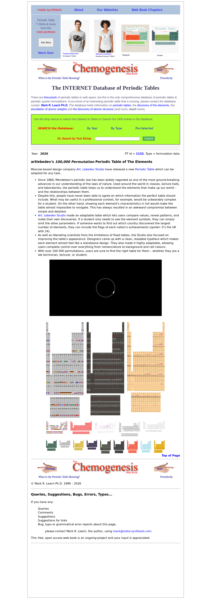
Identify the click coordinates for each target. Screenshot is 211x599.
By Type (116, 128)
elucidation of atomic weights (49, 109)
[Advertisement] (105, 569)
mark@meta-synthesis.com (132, 531)
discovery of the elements (153, 105)
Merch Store (45, 52)
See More (46, 42)
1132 (140, 153)
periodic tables (122, 105)
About (78, 10)
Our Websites (107, 10)
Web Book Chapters (147, 10)
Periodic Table (144, 169)
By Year (92, 128)
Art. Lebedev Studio (90, 169)
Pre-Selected (144, 128)
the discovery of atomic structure (93, 109)
